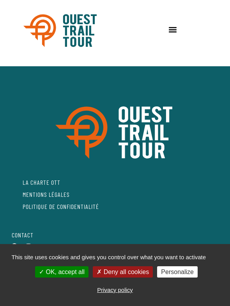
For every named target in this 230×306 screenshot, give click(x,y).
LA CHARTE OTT (41, 182)
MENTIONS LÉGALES (46, 194)
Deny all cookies (123, 272)
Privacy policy (115, 290)
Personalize (177, 272)
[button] (172, 29)
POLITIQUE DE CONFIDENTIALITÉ (61, 206)
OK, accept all (62, 272)
